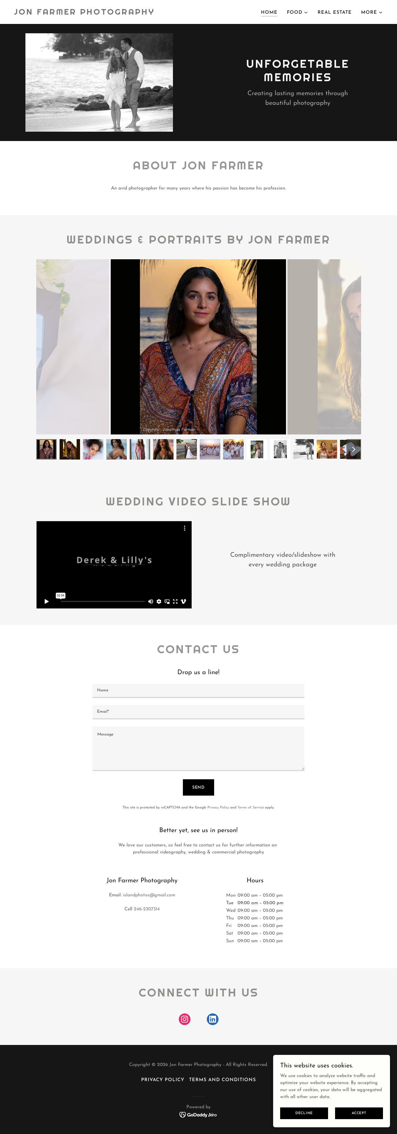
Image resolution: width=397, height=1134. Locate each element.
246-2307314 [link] (147, 909)
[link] (84, 13)
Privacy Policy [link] (218, 807)
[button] (297, 12)
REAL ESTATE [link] (335, 12)
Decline (304, 1113)
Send (198, 787)
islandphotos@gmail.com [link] (149, 895)
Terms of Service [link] (250, 807)
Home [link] (269, 12)
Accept (359, 1113)
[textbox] (198, 691)
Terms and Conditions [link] (222, 1080)
